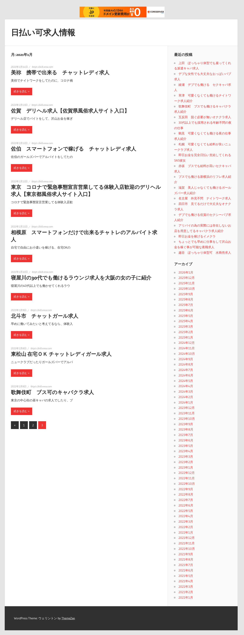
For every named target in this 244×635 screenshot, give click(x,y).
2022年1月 (185, 532)
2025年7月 (185, 305)
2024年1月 (185, 402)
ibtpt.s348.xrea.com (42, 66)
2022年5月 (185, 511)
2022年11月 (186, 478)
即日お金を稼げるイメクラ (197, 236)
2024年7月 (185, 370)
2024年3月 (185, 391)
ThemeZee (68, 618)
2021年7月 (185, 565)
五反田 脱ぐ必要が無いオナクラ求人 (204, 117)
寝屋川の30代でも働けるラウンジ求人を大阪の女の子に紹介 (81, 278)
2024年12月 (186, 343)
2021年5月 (185, 576)
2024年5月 (185, 381)
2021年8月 (185, 559)
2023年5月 (185, 446)
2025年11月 (186, 283)
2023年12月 (186, 408)
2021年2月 (185, 592)
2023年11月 (186, 413)
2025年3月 (185, 326)
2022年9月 (185, 489)
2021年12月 (186, 538)
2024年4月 (185, 386)
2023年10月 (186, 418)
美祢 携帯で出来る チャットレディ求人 (60, 72)
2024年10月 (186, 353)
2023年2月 (185, 462)
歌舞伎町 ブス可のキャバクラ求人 (52, 392)
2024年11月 (186, 348)
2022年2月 (185, 527)
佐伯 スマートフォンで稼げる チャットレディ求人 (73, 149)
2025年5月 (185, 316)
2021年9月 (185, 554)
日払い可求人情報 (43, 32)
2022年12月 (186, 473)
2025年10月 (186, 288)
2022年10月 (186, 483)
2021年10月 (186, 549)
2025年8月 (185, 299)
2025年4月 (185, 321)
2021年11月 (186, 543)
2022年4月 (185, 516)
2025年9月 (185, 294)
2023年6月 (185, 440)
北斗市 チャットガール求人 (44, 316)
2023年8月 (185, 429)
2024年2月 (185, 397)
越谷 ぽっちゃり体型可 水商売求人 (204, 252)
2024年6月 (185, 375)
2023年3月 (185, 456)
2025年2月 (185, 332)
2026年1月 (185, 272)
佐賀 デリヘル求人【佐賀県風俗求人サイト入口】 (70, 111)
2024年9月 (185, 359)
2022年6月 (185, 505)
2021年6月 (185, 570)
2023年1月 (185, 467)
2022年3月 (185, 521)
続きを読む (20, 91)
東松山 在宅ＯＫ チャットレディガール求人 (61, 354)
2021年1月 (185, 597)
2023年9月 (185, 424)
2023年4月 (185, 451)
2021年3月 (185, 586)
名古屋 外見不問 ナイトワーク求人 (204, 198)
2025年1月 (185, 337)
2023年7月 (185, 435)
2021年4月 (185, 581)
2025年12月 (186, 278)
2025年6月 (185, 310)
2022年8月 (185, 494)
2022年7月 (185, 500)
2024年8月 (185, 364)
